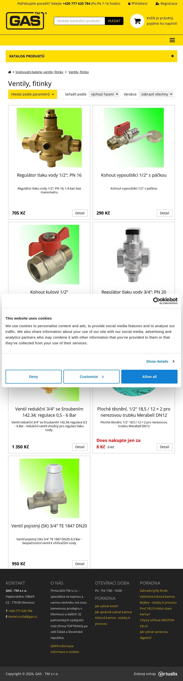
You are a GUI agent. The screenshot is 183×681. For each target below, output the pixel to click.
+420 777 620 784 (20, 611)
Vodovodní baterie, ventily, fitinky (39, 72)
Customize (92, 376)
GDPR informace (62, 646)
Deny (33, 376)
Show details (157, 361)
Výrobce (130, 94)
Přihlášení (134, 3)
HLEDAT (114, 21)
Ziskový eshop (155, 673)
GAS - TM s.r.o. (47, 673)
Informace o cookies (65, 652)
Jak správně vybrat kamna (113, 612)
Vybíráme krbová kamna (157, 596)
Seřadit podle (75, 94)
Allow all (149, 376)
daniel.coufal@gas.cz (22, 616)
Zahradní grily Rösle (154, 590)
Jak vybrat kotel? (106, 606)
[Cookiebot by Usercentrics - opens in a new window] (157, 301)
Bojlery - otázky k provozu (158, 602)
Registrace (162, 3)
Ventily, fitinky (79, 72)
